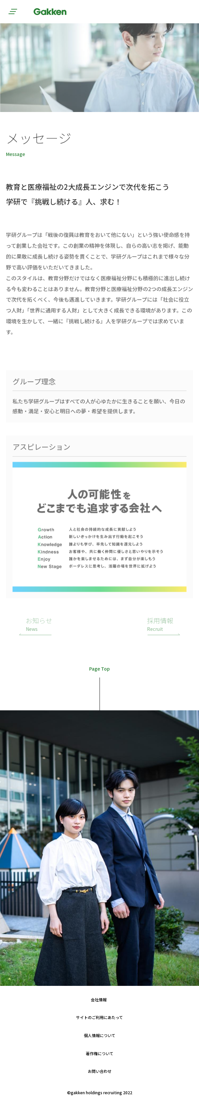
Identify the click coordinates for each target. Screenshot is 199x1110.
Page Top (99, 669)
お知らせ (56, 624)
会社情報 (99, 999)
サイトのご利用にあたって (99, 1017)
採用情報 (143, 624)
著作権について (99, 1053)
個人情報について (99, 1035)
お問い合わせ (100, 1071)
